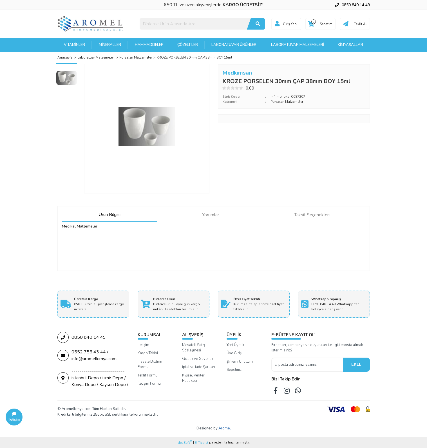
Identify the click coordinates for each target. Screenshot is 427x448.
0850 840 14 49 (81, 337)
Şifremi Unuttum (240, 361)
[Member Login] (277, 24)
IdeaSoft (184, 442)
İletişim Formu (149, 383)
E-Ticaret (201, 442)
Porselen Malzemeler (286, 101)
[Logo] (90, 23)
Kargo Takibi (148, 353)
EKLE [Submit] (356, 364)
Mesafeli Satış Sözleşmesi (193, 347)
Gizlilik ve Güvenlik (197, 358)
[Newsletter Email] (307, 365)
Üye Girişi (234, 353)
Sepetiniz (234, 369)
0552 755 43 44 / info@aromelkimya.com (87, 355)
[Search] (202, 24)
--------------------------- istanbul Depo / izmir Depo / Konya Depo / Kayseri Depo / (92, 378)
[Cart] (320, 24)
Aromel (224, 428)
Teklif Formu (148, 375)
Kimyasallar (350, 44)
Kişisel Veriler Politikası (193, 378)
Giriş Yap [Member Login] (290, 24)
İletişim (143, 344)
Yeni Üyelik (235, 344)
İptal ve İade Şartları (198, 366)
